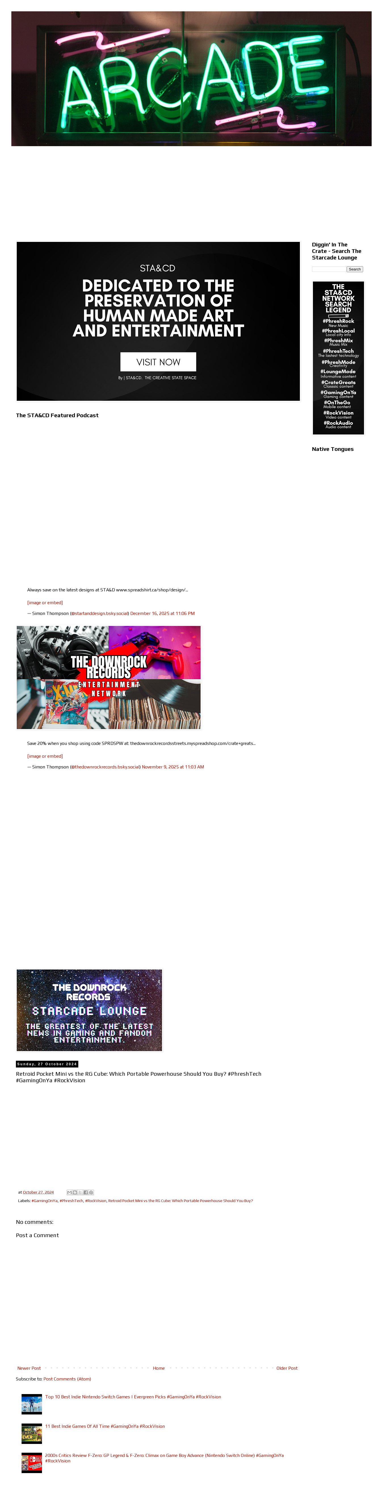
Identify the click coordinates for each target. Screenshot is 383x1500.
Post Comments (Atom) (67, 1379)
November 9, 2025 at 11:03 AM (173, 767)
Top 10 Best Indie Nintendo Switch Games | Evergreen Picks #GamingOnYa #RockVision (133, 1396)
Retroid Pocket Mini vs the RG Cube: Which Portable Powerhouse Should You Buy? (180, 1200)
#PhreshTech (71, 1200)
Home (159, 1368)
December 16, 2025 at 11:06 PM (162, 613)
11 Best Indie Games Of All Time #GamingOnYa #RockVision (105, 1426)
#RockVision (95, 1200)
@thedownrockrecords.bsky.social (105, 767)
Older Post (287, 1368)
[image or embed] (45, 602)
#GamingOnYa (44, 1200)
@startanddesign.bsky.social (99, 613)
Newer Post (29, 1368)
